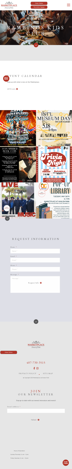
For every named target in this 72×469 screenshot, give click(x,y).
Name (13, 247)
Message (14, 274)
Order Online (66, 462)
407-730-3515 (36, 362)
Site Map (48, 373)
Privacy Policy (27, 373)
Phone (13, 265)
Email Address (14, 406)
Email (13, 256)
